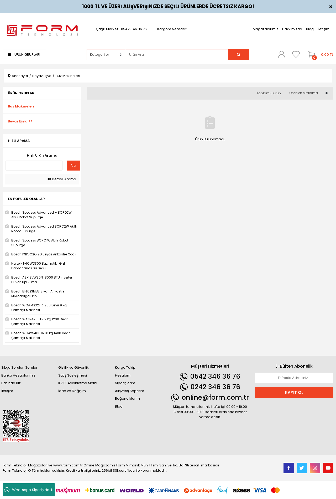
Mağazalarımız (265, 29)
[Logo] (42, 28)
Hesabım (122, 375)
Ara (73, 165)
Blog (310, 29)
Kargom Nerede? (172, 29)
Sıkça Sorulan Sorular (19, 367)
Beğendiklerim (127, 398)
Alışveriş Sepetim (129, 390)
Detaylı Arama (62, 179)
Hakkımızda (292, 29)
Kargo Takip (125, 367)
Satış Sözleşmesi (72, 375)
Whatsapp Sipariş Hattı (28, 490)
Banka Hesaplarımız (18, 375)
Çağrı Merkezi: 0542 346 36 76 (121, 29)
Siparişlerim (125, 382)
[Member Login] (281, 54)
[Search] (176, 54)
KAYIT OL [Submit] (294, 392)
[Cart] (319, 54)
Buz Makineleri (68, 75)
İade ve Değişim (72, 390)
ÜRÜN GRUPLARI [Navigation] (24, 54)
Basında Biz (11, 382)
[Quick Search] (34, 166)
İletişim (323, 29)
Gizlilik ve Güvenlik (73, 367)
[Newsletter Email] (294, 378)
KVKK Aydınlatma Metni (77, 382)
